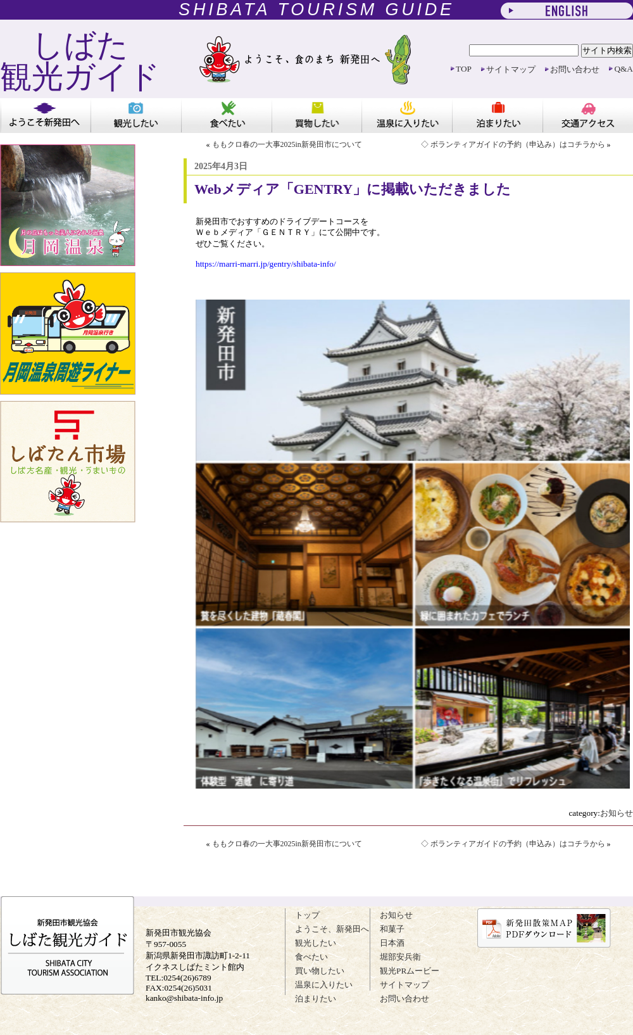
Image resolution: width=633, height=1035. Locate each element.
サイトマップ (511, 69)
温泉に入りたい (406, 115)
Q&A (623, 68)
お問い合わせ (574, 69)
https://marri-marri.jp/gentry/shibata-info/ (266, 264)
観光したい (136, 115)
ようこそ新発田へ (45, 115)
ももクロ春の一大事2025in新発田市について (287, 144)
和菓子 (392, 929)
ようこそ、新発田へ (332, 929)
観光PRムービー (409, 970)
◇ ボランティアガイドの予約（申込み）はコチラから (513, 144)
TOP (464, 68)
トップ (307, 915)
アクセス (587, 115)
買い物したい (317, 115)
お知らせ (616, 813)
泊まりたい (497, 115)
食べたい (226, 115)
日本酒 (392, 943)
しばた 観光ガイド (80, 60)
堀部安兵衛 (400, 957)
